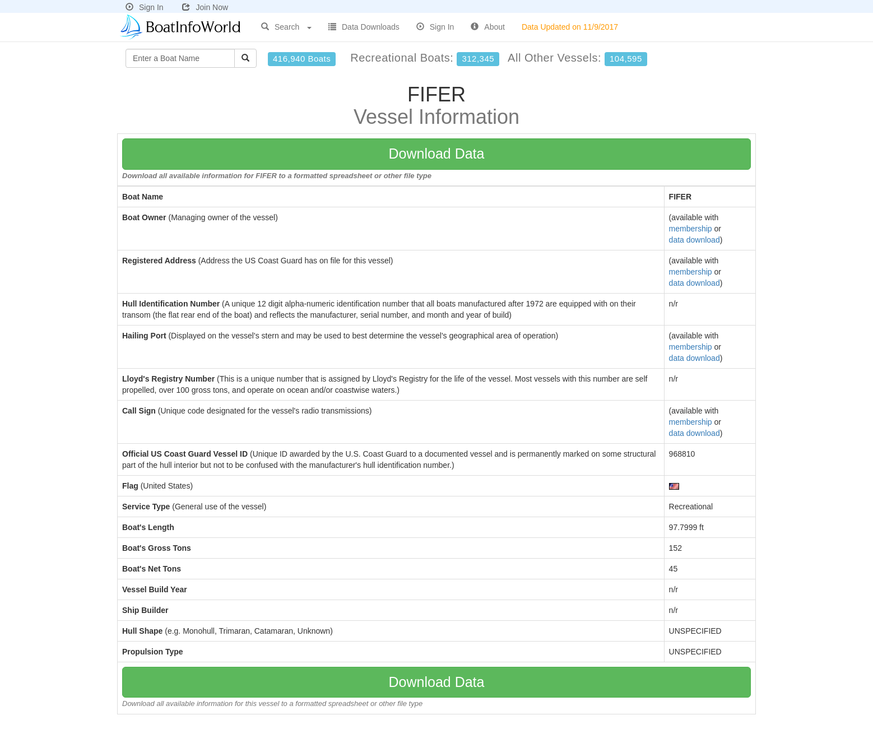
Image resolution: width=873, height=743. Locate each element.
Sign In (145, 7)
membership (690, 228)
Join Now (205, 7)
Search (286, 26)
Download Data (437, 153)
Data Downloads (364, 26)
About (488, 26)
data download (694, 239)
